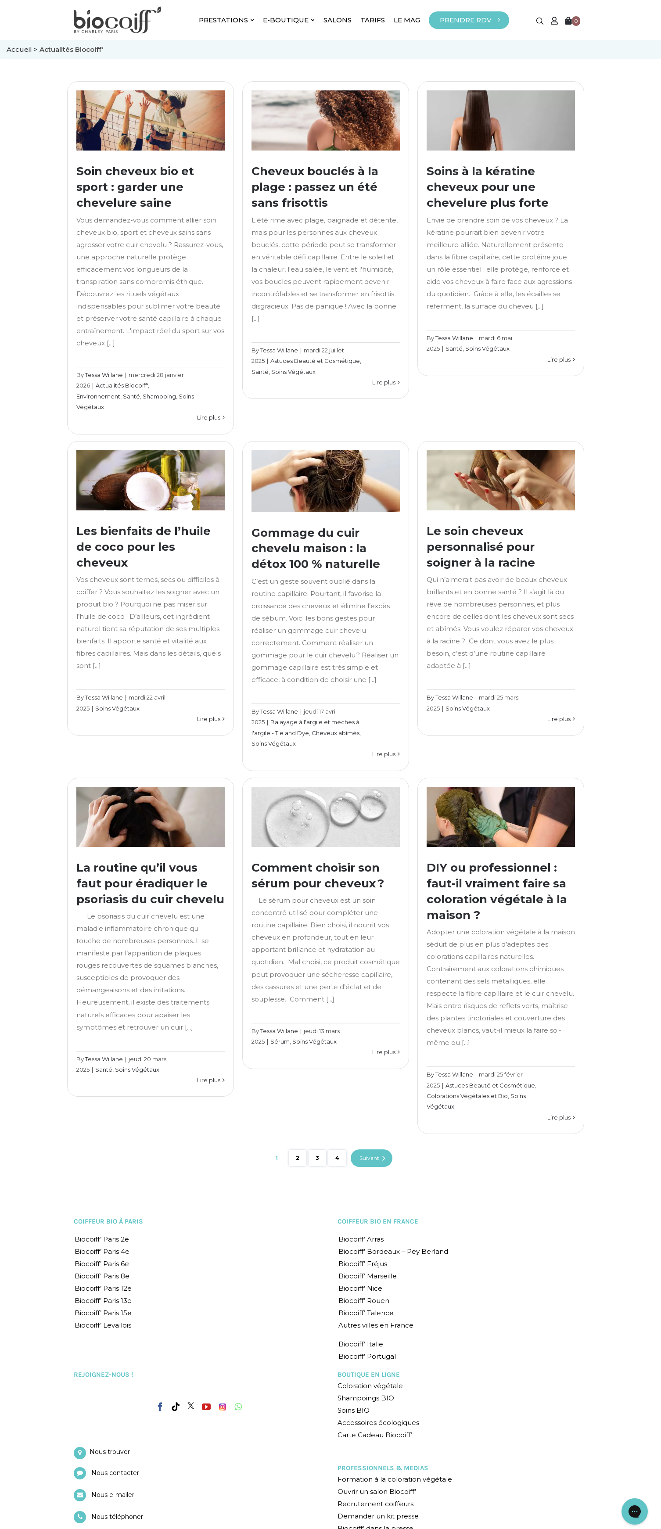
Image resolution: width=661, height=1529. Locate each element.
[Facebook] (160, 1405)
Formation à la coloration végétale (395, 1479)
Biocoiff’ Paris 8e (102, 1276)
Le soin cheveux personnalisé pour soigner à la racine (481, 547)
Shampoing (159, 396)
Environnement (98, 396)
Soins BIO (354, 1410)
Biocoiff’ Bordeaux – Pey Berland (393, 1251)
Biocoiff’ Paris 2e (102, 1239)
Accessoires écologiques (378, 1422)
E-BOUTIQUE (289, 20)
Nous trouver (110, 1452)
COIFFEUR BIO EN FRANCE (378, 1221)
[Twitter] (191, 1405)
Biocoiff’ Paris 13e (103, 1300)
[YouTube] (206, 1407)
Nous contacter (115, 1473)
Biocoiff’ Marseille (367, 1276)
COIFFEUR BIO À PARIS (108, 1221)
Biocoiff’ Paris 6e (102, 1264)
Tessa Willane (104, 374)
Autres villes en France (375, 1325)
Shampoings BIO (366, 1398)
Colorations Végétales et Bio (467, 1095)
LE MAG (407, 20)
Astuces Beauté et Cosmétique (315, 360)
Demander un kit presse (378, 1516)
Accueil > (23, 49)
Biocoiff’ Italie (360, 1344)
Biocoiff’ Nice (360, 1288)
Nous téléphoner (117, 1517)
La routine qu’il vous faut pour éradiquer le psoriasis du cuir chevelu (150, 883)
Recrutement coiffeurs (375, 1504)
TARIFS (372, 20)
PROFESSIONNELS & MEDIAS (383, 1468)
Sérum (280, 1041)
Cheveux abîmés (335, 732)
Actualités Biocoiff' (122, 385)
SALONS (337, 20)
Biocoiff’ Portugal (367, 1356)
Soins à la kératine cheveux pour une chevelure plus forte (488, 187)
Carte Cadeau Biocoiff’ (375, 1435)
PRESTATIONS (226, 20)
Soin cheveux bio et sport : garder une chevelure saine (135, 187)
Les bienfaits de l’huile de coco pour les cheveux (143, 547)
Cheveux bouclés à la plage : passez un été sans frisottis (314, 187)
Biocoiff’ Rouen (363, 1300)
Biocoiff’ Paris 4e (102, 1251)
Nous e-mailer (112, 1495)
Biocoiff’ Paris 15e (103, 1313)
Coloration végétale (370, 1386)
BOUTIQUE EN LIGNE (369, 1374)
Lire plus (208, 417)
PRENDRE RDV (466, 20)
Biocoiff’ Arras (361, 1239)
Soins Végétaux (293, 371)
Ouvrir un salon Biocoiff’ (377, 1491)
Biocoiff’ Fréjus (362, 1264)
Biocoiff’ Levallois (103, 1325)
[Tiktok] (175, 1407)
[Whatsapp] (238, 1407)
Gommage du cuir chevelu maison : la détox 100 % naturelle (315, 548)
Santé (131, 396)
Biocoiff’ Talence (366, 1313)
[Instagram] (222, 1405)
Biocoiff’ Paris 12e (103, 1288)
